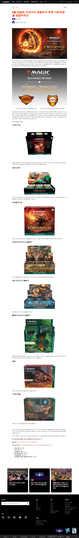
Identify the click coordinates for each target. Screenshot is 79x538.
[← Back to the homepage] (6, 1)
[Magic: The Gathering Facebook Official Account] (3, 517)
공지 (17, 7)
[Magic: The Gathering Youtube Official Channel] (20, 517)
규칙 (37, 506)
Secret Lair (67, 511)
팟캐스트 (38, 507)
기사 (45, 1)
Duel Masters (39, 522)
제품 (13, 1)
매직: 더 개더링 (68, 502)
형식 (37, 504)
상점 (41, 1)
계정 (75, 1)
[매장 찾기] (27, 503)
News (13, 7)
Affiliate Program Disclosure (54, 511)
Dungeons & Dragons (41, 521)
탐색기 (62, 1)
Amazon (22, 445)
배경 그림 (38, 509)
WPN (51, 509)
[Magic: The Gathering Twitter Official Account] (8, 517)
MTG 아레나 (19, 1)
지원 (51, 507)
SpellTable (67, 513)
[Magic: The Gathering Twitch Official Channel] (14, 517)
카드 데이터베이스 (69, 1)
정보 (51, 502)
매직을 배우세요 (34, 1)
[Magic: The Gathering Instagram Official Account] (25, 517)
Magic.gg (67, 506)
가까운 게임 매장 (38, 445)
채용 (51, 506)
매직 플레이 (26, 1)
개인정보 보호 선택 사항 (61, 537)
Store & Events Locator (71, 507)
